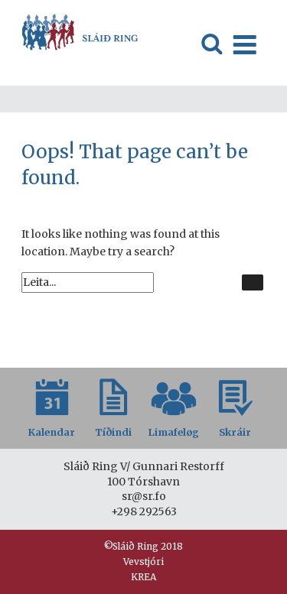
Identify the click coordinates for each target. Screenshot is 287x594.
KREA (143, 577)
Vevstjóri (143, 561)
